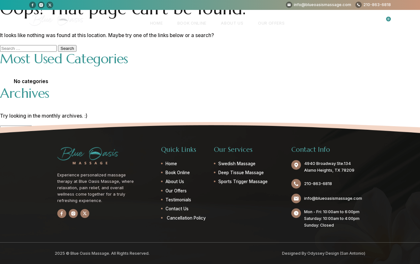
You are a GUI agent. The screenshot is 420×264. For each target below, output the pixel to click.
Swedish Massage (236, 163)
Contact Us (176, 208)
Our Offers (272, 22)
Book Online (198, 22)
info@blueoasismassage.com (332, 198)
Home (165, 22)
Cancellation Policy (185, 218)
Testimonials (178, 199)
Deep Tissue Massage (240, 172)
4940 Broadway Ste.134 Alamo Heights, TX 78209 (329, 167)
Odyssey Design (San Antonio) (336, 253)
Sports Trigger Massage (242, 181)
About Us (236, 22)
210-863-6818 (318, 183)
